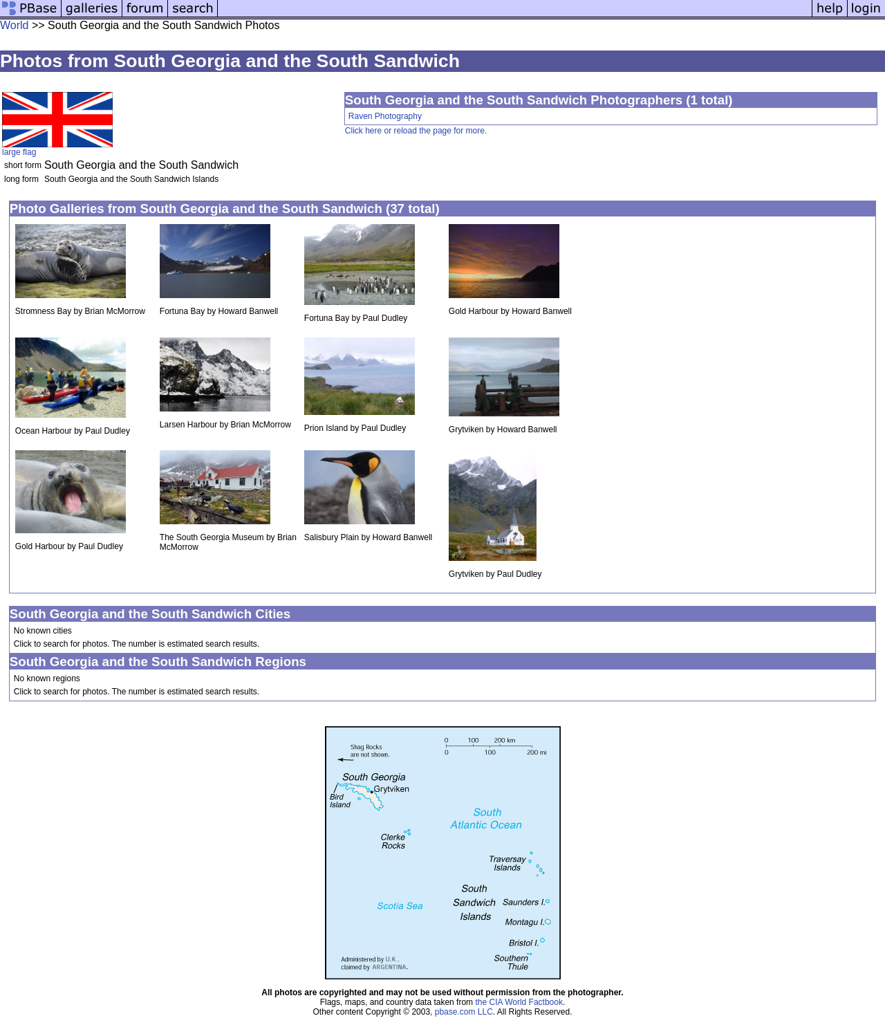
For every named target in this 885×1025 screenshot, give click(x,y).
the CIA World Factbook (519, 1002)
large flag (19, 152)
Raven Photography (385, 116)
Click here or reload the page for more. (416, 131)
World (14, 25)
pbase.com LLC (464, 1012)
